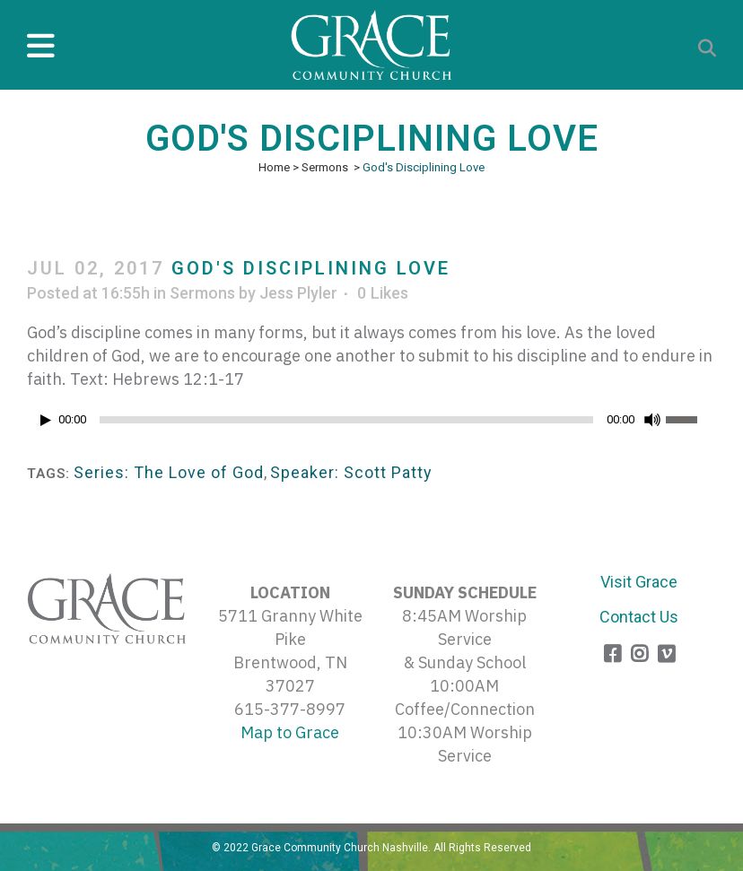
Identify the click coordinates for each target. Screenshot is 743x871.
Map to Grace (289, 732)
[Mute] (652, 420)
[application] (371, 424)
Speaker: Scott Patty (351, 472)
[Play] (45, 420)
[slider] (346, 419)
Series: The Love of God (169, 472)
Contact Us (638, 616)
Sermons (325, 167)
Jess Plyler (298, 292)
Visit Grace (638, 581)
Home (274, 167)
